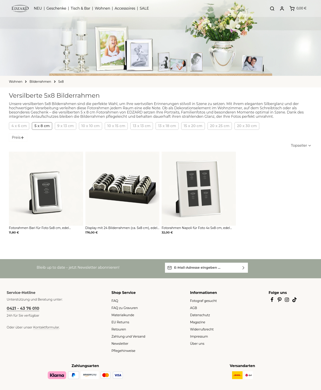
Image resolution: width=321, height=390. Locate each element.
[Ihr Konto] (278, 11)
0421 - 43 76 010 (22, 308)
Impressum (198, 336)
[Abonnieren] (243, 267)
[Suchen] (269, 11)
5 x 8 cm (40, 126)
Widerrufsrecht (200, 329)
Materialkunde (121, 315)
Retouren (117, 329)
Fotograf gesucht (202, 300)
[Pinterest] (280, 301)
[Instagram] (287, 301)
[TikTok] (294, 301)
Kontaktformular (41, 327)
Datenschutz (199, 315)
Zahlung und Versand (126, 336)
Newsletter (118, 343)
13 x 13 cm (139, 126)
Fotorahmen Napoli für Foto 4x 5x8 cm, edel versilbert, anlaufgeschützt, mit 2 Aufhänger (192, 228)
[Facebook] (272, 301)
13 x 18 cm (164, 126)
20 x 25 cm (215, 126)
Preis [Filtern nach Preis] (18, 137)
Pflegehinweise (121, 350)
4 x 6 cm (18, 126)
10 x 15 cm (113, 126)
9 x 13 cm (63, 126)
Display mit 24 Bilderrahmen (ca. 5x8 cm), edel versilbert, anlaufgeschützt (117, 228)
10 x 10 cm (87, 126)
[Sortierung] (294, 145)
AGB (193, 308)
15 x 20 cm (190, 126)
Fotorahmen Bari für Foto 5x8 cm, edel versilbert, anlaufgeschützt (43, 228)
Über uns (196, 343)
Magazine (197, 322)
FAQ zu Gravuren (123, 308)
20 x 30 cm (241, 126)
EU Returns (119, 322)
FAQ (114, 300)
